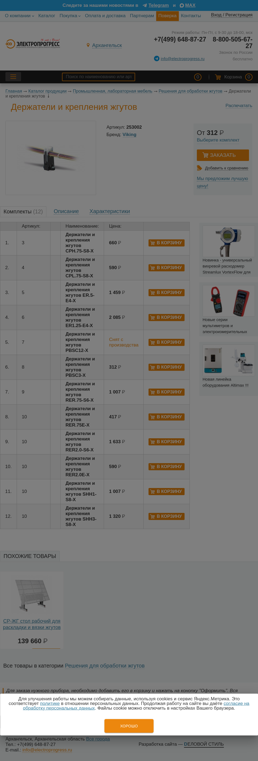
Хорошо (129, 726)
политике (50, 703)
